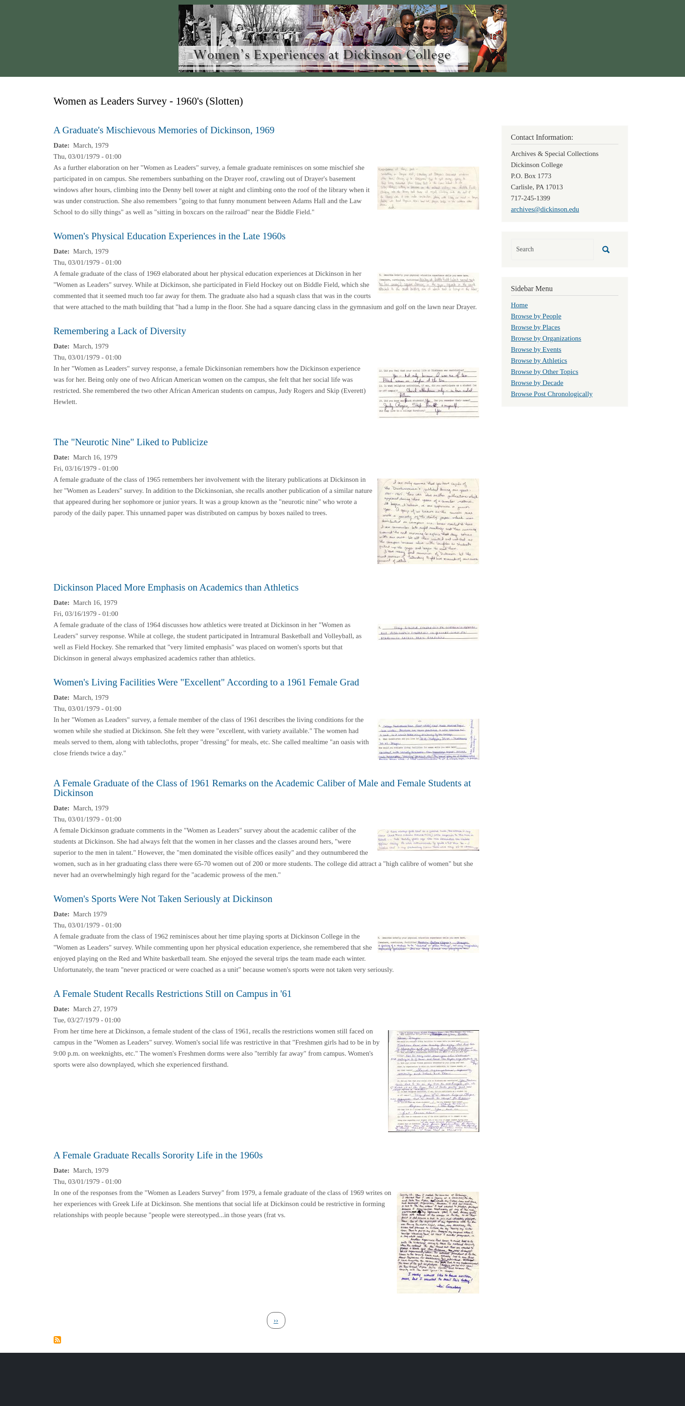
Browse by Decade (537, 382)
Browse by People (536, 316)
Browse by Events (536, 349)
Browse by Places (536, 327)
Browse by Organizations (546, 338)
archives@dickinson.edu (545, 209)
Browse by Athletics (539, 360)
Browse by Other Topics (545, 371)
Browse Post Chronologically (552, 394)
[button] (428, 187)
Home (519, 305)
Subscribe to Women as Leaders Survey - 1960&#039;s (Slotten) (57, 1340)
